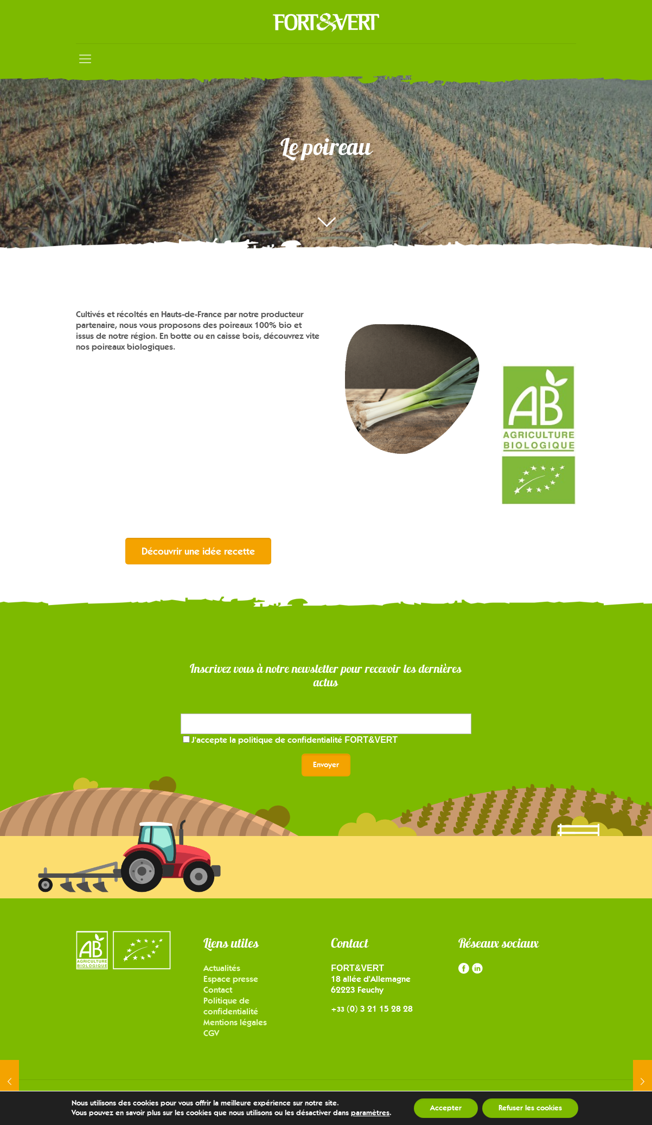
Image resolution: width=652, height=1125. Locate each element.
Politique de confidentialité (230, 1006)
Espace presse (230, 979)
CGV (211, 1033)
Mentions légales (235, 1022)
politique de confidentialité (318, 740)
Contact (217, 990)
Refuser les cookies (530, 1108)
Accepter (446, 1108)
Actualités (221, 968)
